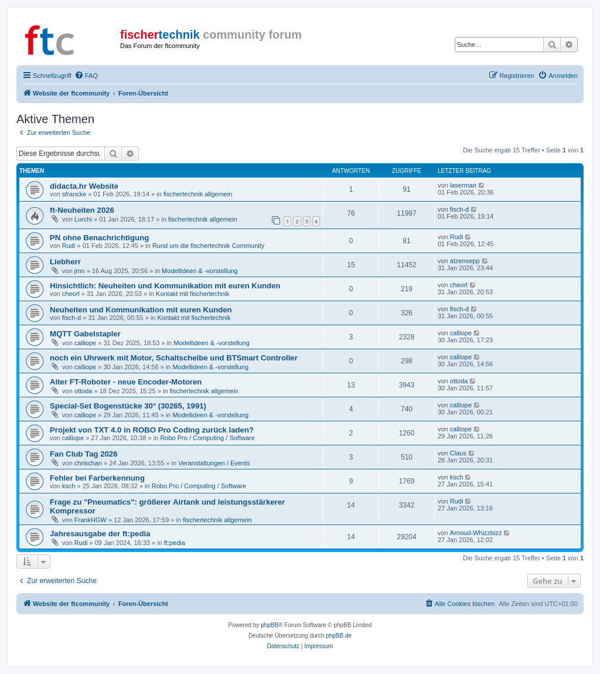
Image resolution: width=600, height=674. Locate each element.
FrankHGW (90, 519)
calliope (85, 342)
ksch (69, 485)
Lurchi (83, 219)
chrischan (88, 463)
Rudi (69, 245)
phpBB (269, 625)
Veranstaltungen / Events (214, 463)
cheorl (71, 293)
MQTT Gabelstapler (85, 333)
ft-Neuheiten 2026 (82, 210)
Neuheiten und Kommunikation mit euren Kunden (141, 309)
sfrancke (74, 194)
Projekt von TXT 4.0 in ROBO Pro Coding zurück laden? (152, 429)
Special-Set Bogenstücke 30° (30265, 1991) (128, 405)
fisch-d (459, 209)
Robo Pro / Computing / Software (207, 437)
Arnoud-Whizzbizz (476, 532)
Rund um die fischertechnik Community (208, 245)
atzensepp (465, 260)
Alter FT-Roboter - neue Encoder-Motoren (126, 381)
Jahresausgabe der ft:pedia (100, 533)
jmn (79, 270)
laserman (463, 185)
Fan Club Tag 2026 (84, 454)
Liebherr (65, 261)
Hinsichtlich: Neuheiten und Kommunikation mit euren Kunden (165, 285)
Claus (458, 453)
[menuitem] (86, 76)
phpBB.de (339, 635)
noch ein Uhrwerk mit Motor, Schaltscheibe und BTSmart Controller (174, 357)
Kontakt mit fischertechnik (192, 293)
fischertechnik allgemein (197, 194)
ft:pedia (174, 542)
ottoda (83, 390)
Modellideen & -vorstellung (200, 270)
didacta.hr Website (84, 186)
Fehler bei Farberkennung (97, 478)
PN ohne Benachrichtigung (99, 237)
